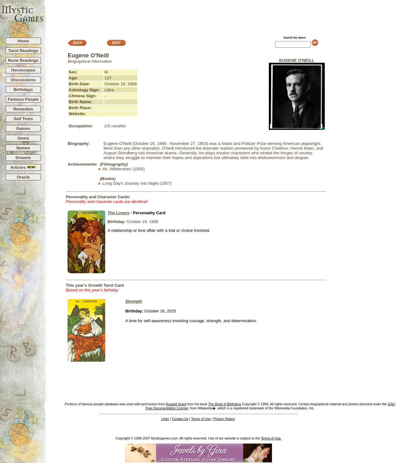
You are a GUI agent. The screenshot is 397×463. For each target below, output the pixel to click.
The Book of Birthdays (224, 404)
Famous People (23, 99)
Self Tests (23, 118)
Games (23, 128)
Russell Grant (176, 404)
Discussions (23, 79)
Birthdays (23, 89)
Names (23, 148)
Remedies (23, 109)
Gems (23, 138)
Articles (23, 167)
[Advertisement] (220, 16)
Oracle (23, 177)
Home (23, 41)
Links (165, 419)
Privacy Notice (224, 419)
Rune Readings (23, 60)
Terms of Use (201, 419)
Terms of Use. (271, 438)
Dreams (23, 157)
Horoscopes (23, 70)
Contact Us (180, 419)
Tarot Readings (23, 50)
